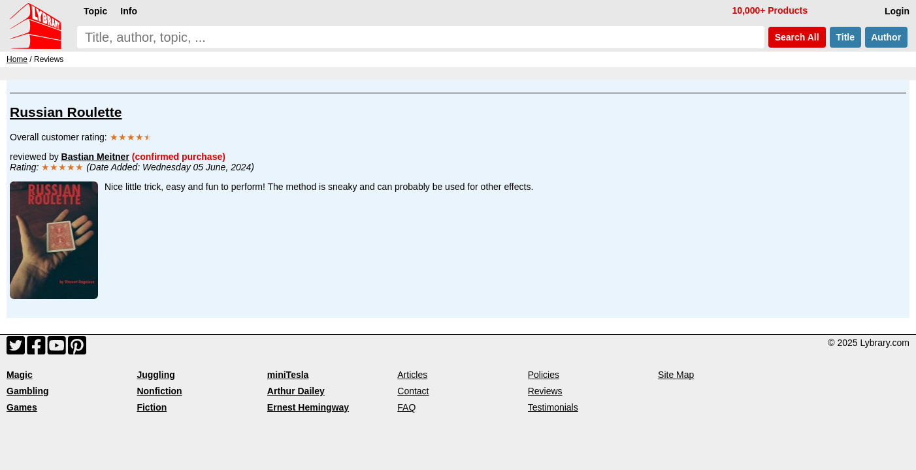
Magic (20, 374)
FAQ (406, 407)
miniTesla (288, 374)
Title (845, 37)
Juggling (155, 374)
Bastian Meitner (95, 156)
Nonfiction (159, 391)
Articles (412, 374)
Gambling (28, 391)
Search (797, 37)
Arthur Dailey (296, 391)
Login (897, 11)
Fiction (152, 407)
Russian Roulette (66, 111)
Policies (543, 374)
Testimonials (553, 407)
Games (22, 407)
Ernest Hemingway (308, 407)
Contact (413, 391)
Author (886, 37)
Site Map (676, 374)
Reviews (545, 391)
